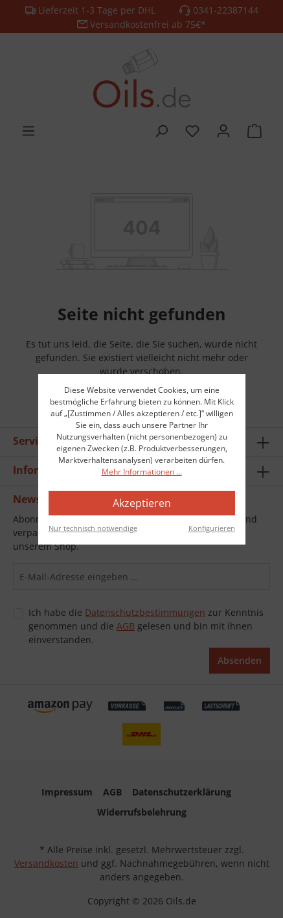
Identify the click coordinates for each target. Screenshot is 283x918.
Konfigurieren (211, 528)
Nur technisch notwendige (93, 528)
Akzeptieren (142, 503)
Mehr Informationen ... (142, 471)
